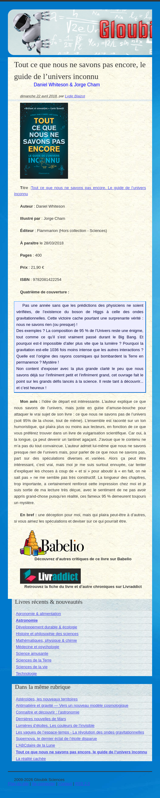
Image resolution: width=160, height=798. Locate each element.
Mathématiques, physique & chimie (46, 640)
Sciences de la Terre (34, 660)
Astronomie (27, 620)
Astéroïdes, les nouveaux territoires (47, 699)
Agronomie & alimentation (38, 613)
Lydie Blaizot (75, 96)
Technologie (26, 673)
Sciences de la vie (32, 667)
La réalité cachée (31, 758)
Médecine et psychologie (37, 646)
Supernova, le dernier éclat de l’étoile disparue (56, 738)
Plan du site (18, 783)
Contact (65, 783)
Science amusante (32, 653)
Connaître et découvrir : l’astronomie (48, 712)
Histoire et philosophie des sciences (47, 633)
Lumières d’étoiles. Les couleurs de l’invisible (55, 725)
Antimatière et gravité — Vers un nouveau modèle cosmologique (72, 705)
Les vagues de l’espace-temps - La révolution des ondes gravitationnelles (80, 732)
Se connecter (43, 783)
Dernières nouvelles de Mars (41, 719)
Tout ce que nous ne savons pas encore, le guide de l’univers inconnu (81, 752)
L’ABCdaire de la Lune (35, 745)
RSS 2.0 (82, 783)
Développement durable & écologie (46, 627)
